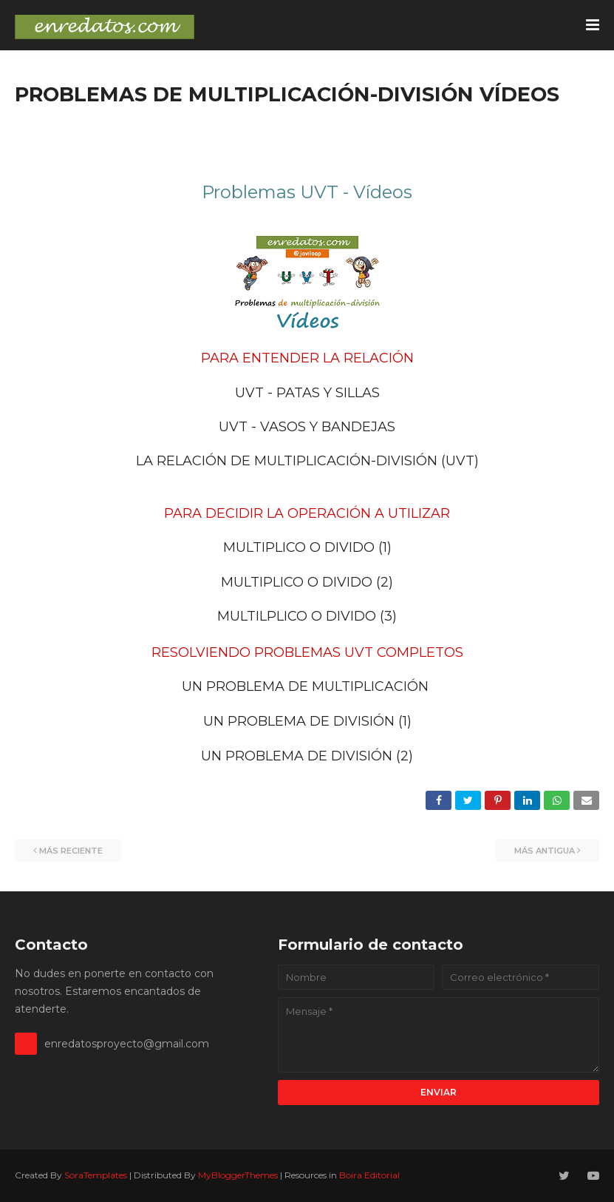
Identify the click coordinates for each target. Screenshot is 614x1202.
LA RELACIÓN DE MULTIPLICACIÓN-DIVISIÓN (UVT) (307, 461)
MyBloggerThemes (238, 1175)
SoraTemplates (95, 1175)
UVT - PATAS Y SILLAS (307, 393)
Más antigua (544, 850)
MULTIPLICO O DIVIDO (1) (307, 547)
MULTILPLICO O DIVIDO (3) (307, 616)
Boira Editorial (369, 1175)
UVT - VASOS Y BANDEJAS (307, 427)
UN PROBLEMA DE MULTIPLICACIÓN (305, 686)
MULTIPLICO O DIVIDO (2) (307, 582)
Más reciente (71, 850)
